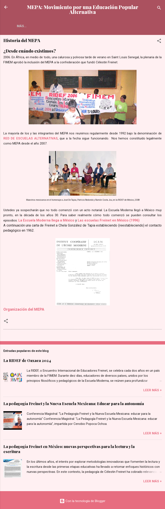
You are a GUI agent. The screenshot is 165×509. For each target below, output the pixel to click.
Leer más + (152, 390)
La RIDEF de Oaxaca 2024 (27, 360)
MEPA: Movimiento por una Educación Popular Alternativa (82, 9)
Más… (43, 26)
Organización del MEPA (23, 309)
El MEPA (23, 26)
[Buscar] (159, 8)
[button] (159, 41)
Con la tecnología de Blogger (82, 501)
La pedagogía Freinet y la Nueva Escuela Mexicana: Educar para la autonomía (73, 403)
